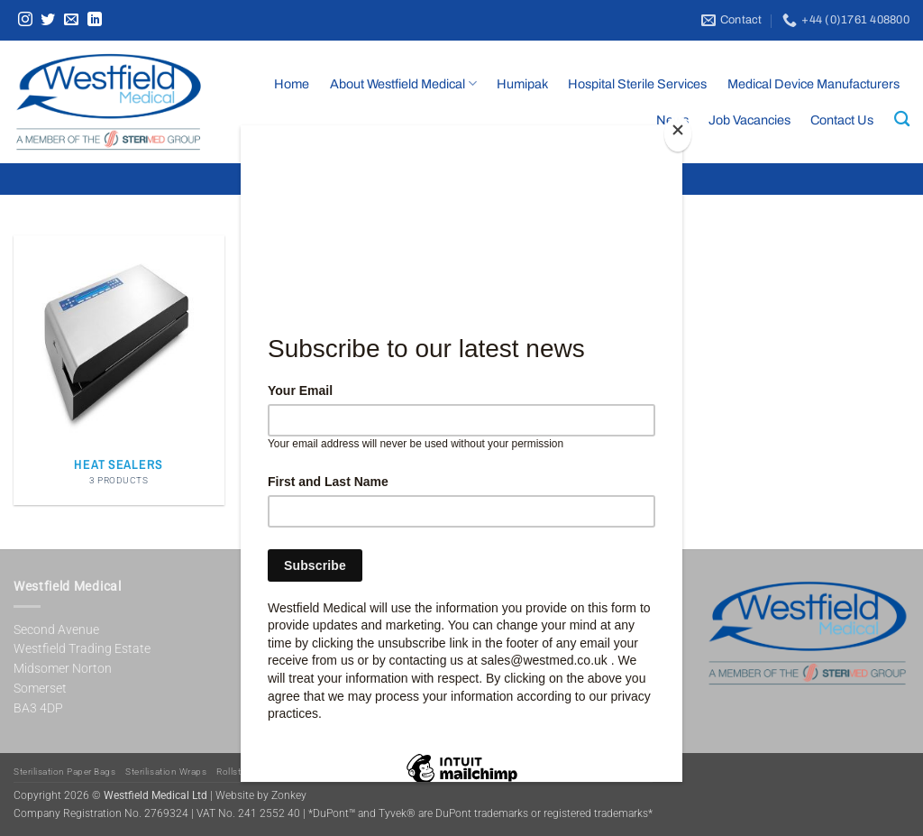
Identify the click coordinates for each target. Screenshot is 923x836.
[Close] (677, 134)
